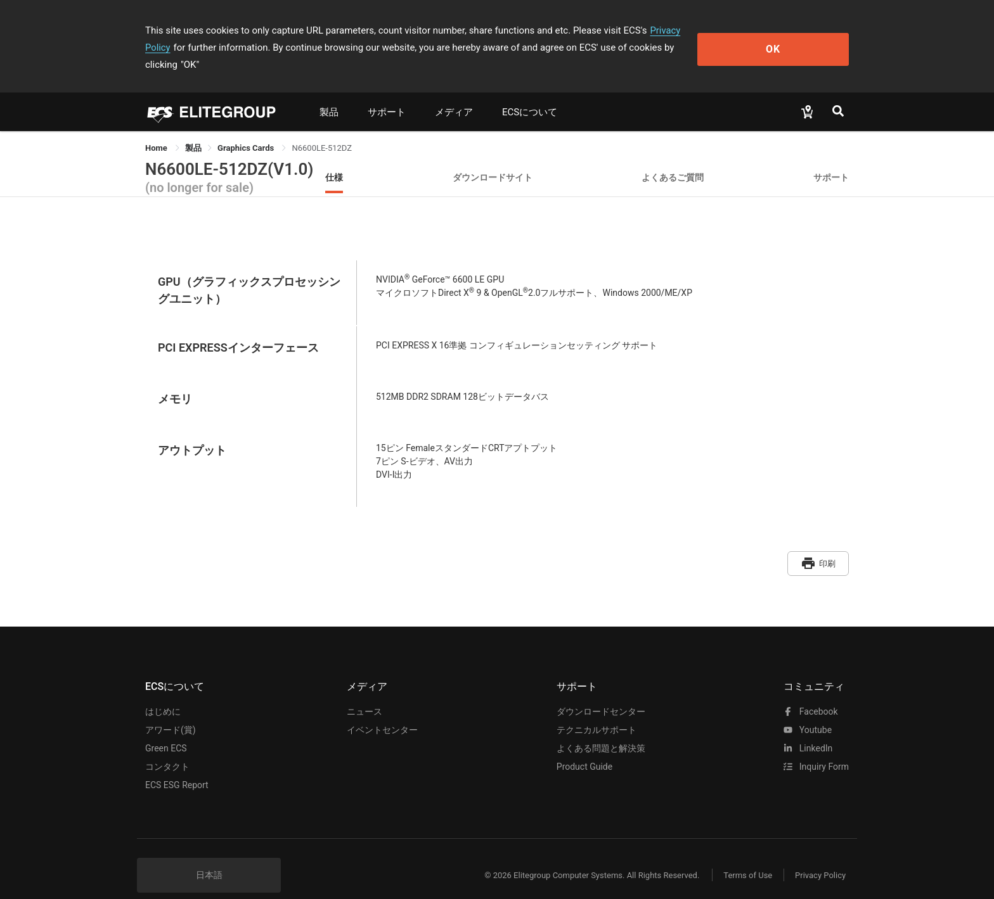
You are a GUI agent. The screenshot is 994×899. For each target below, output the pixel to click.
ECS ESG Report (177, 766)
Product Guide (584, 748)
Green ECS (166, 729)
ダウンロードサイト (492, 160)
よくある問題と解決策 (601, 729)
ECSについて (529, 95)
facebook (810, 692)
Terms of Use (744, 856)
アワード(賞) (170, 711)
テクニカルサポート (596, 711)
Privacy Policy (679, 30)
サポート (387, 95)
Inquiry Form (816, 748)
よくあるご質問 (673, 160)
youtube (808, 711)
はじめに (163, 692)
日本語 (209, 856)
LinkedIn (808, 729)
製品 (329, 95)
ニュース (364, 692)
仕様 (334, 160)
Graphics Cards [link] (246, 131)
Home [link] (157, 131)
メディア (454, 95)
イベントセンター (382, 711)
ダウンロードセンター (601, 692)
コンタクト (167, 748)
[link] (193, 131)
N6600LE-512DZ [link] (322, 131)
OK (797, 39)
